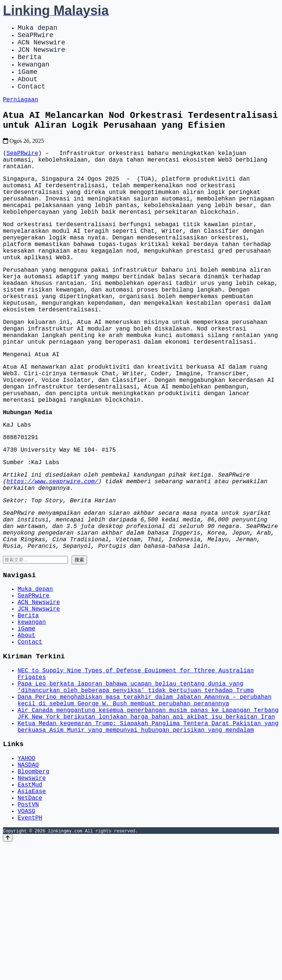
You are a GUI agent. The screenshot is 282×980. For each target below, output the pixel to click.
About (27, 90)
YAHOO (26, 880)
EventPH (30, 953)
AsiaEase (32, 920)
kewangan (33, 72)
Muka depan (37, 28)
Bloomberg (33, 896)
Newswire (32, 904)
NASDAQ (28, 888)
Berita (29, 63)
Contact (32, 99)
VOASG (26, 945)
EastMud (30, 912)
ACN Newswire (41, 46)
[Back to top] (7, 973)
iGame (27, 81)
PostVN (28, 937)
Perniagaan (20, 113)
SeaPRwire (35, 37)
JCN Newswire (41, 55)
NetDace (30, 929)
